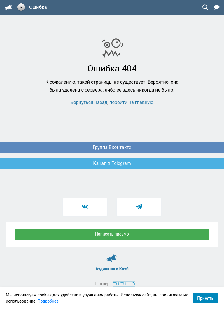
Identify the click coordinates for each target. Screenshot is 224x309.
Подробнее (48, 301)
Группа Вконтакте (112, 147)
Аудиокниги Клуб (112, 256)
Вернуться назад (89, 102)
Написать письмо (112, 234)
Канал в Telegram (112, 163)
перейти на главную (131, 102)
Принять (205, 298)
